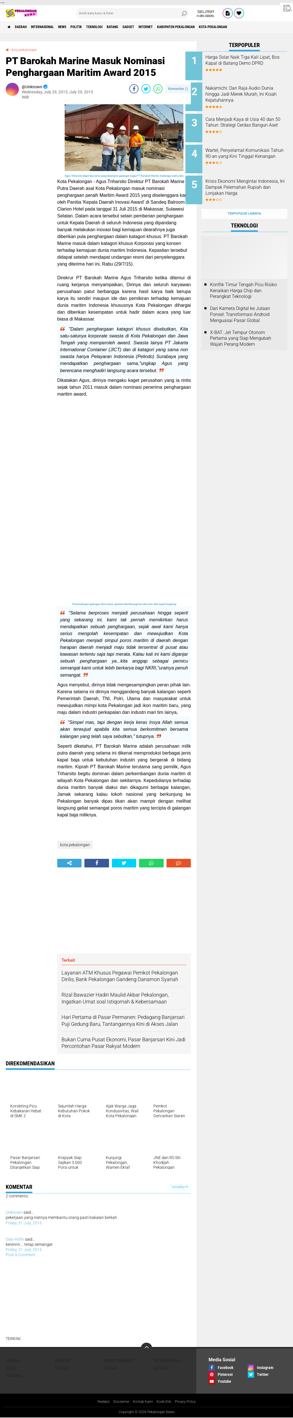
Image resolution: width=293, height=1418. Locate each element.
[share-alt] (69, 863)
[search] (132, 13)
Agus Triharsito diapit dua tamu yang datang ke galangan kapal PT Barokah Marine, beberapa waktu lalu (124, 175)
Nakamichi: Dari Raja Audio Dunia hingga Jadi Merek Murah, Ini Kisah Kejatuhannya (248, 95)
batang (142, 27)
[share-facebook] (133, 88)
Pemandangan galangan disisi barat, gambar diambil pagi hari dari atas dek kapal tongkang (124, 604)
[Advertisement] (29, 190)
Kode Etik (165, 1402)
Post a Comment (20, 1254)
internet (184, 27)
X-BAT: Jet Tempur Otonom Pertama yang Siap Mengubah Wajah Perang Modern (240, 325)
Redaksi (98, 1402)
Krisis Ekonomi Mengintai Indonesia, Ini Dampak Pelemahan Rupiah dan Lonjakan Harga (247, 181)
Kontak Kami (142, 1402)
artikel (111, 1368)
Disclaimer (118, 1402)
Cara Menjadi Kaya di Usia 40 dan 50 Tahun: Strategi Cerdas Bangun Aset (251, 121)
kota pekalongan (266, 27)
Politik (97, 27)
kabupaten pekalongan (221, 27)
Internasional (53, 27)
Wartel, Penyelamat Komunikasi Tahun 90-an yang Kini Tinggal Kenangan (250, 150)
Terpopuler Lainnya (244, 201)
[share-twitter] (146, 88)
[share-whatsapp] (158, 88)
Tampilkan (179, 1187)
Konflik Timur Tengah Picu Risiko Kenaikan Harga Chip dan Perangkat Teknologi (243, 278)
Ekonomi (63, 1360)
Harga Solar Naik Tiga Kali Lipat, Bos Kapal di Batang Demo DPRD (248, 63)
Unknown (14, 1212)
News (79, 27)
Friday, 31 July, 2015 (24, 1223)
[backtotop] (146, 1348)
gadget (162, 27)
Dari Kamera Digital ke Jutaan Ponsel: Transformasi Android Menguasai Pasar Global (240, 302)
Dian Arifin (15, 1239)
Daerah (26, 27)
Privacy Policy (190, 1402)
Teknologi (119, 27)
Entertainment (118, 1360)
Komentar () (178, 89)
